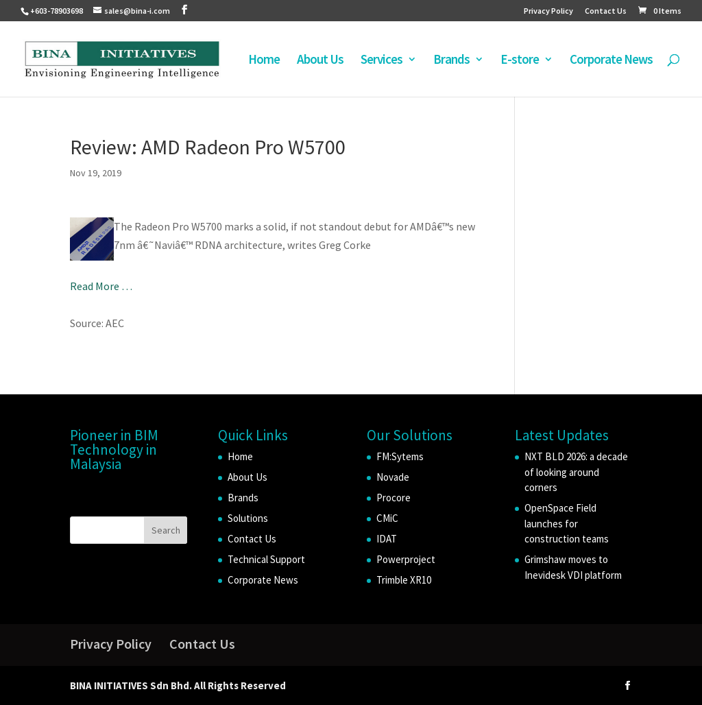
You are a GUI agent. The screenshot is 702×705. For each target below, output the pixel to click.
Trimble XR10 (403, 579)
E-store (519, 60)
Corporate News (611, 60)
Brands (451, 60)
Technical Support (266, 559)
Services (381, 60)
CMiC (387, 518)
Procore (393, 497)
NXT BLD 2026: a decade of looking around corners (576, 472)
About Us (320, 60)
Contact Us (606, 11)
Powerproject (405, 559)
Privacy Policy (548, 11)
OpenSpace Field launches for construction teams (566, 523)
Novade (392, 476)
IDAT (386, 538)
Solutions (248, 518)
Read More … (101, 286)
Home (264, 60)
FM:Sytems (400, 456)
